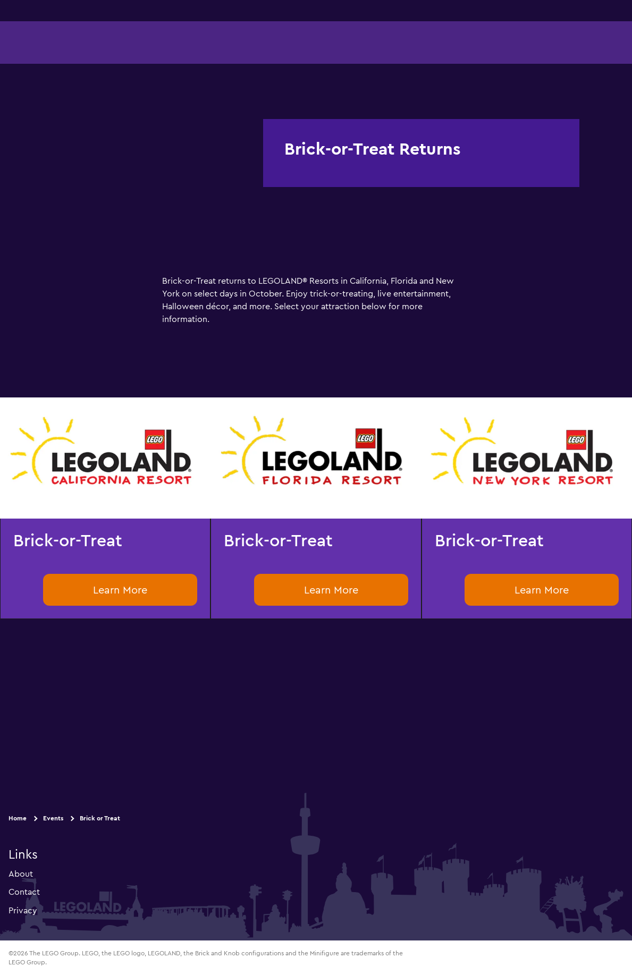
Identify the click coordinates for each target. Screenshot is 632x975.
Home (18, 818)
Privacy (23, 909)
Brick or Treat (100, 818)
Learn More (120, 589)
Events (53, 818)
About (21, 873)
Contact (24, 891)
